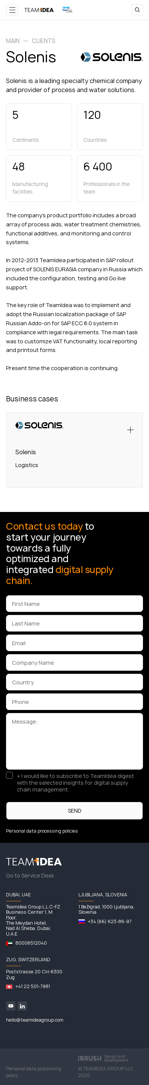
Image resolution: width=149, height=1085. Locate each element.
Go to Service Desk (30, 875)
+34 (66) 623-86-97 (109, 921)
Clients (44, 41)
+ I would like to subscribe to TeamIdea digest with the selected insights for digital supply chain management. (75, 783)
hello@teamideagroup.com (34, 1020)
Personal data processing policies (42, 831)
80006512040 (31, 943)
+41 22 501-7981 (32, 986)
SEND (74, 810)
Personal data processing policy (33, 1072)
